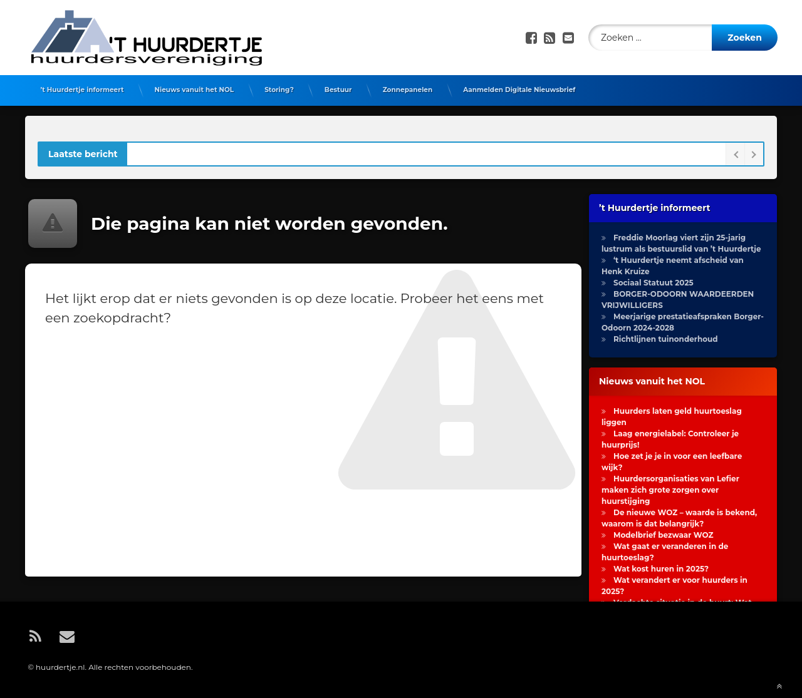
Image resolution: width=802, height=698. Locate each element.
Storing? (279, 90)
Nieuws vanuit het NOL (194, 90)
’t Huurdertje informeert (82, 90)
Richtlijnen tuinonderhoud (665, 339)
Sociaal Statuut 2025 (653, 282)
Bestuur (338, 90)
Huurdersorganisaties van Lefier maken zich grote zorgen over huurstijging (670, 490)
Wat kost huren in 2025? (661, 568)
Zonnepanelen (408, 90)
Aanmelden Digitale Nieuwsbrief (519, 90)
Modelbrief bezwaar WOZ (663, 535)
